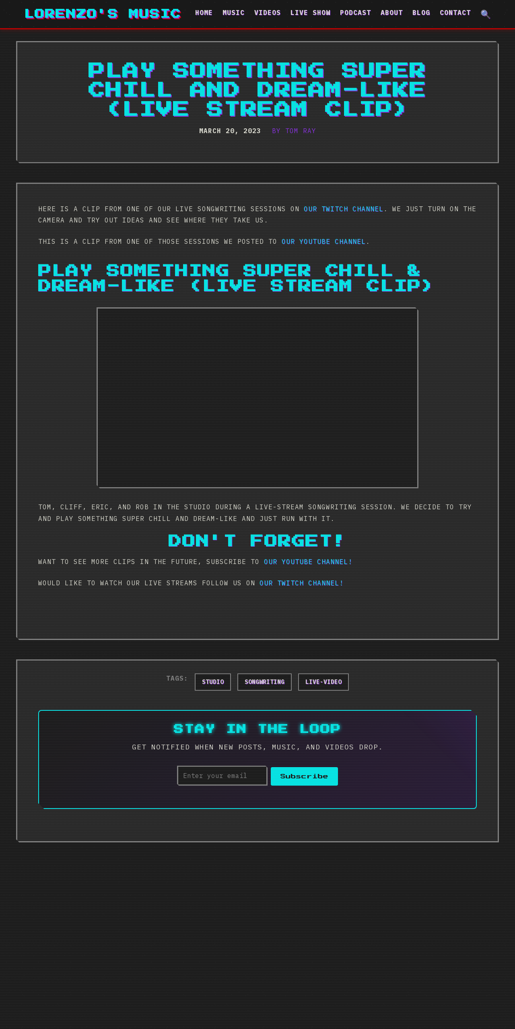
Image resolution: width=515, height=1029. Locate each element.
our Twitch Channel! (302, 583)
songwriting (264, 681)
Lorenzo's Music (102, 14)
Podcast (355, 12)
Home (204, 12)
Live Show (310, 12)
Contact (455, 12)
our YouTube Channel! (308, 562)
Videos (267, 12)
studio (213, 681)
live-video (323, 681)
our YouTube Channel (324, 241)
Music (233, 12)
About (392, 12)
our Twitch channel (343, 209)
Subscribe (304, 775)
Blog (421, 12)
